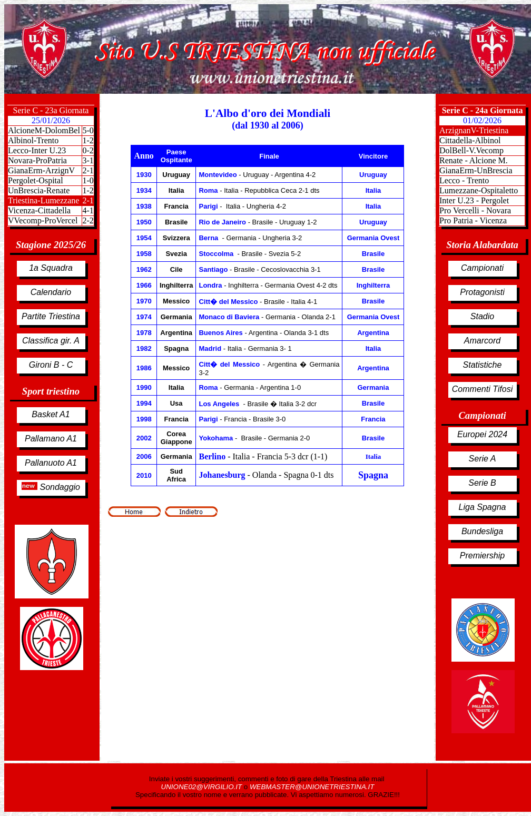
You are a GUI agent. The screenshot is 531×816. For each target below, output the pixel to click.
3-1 (87, 160)
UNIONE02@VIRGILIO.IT (202, 787)
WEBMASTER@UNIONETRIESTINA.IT (312, 787)
